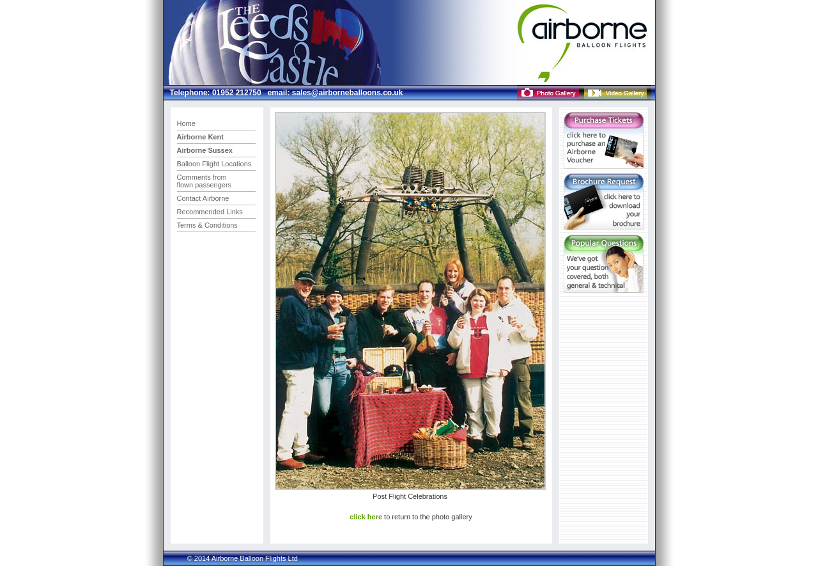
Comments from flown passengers (204, 181)
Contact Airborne (203, 198)
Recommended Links (210, 212)
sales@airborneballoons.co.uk (346, 92)
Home (186, 123)
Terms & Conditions (207, 225)
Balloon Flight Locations (214, 164)
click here (366, 517)
